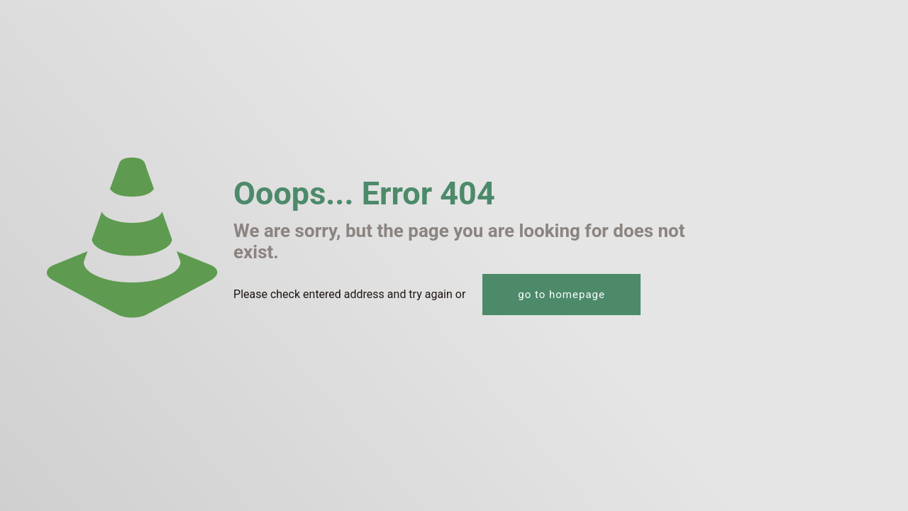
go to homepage (561, 294)
